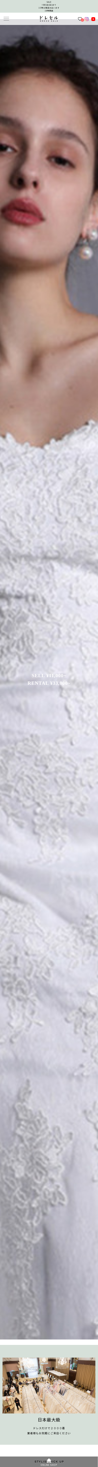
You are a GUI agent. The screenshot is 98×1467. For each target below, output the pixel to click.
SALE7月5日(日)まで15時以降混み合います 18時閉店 (49, 6)
